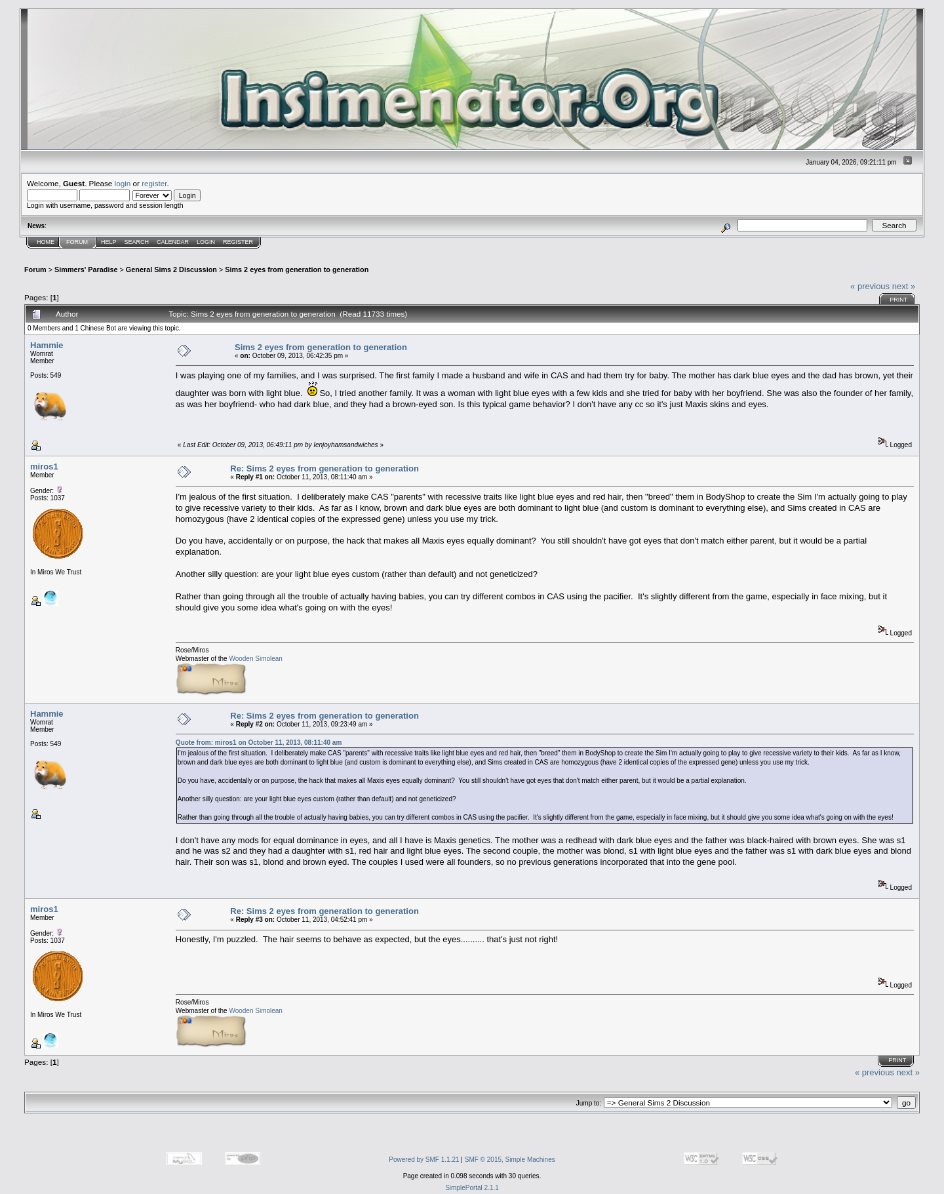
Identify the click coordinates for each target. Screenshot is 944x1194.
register (154, 183)
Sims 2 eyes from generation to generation (296, 269)
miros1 (44, 466)
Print (898, 299)
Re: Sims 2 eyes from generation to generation (324, 468)
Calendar (173, 242)
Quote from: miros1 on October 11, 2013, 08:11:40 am (259, 742)
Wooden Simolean (256, 658)
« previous (870, 286)
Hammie (47, 345)
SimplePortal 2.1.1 (472, 1187)
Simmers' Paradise (85, 269)
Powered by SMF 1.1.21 (424, 1159)
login (123, 183)
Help (109, 242)
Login (206, 242)
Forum (77, 242)
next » (903, 286)
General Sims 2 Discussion (171, 269)
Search (137, 242)
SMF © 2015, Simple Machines (510, 1159)
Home (45, 242)
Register (238, 242)
